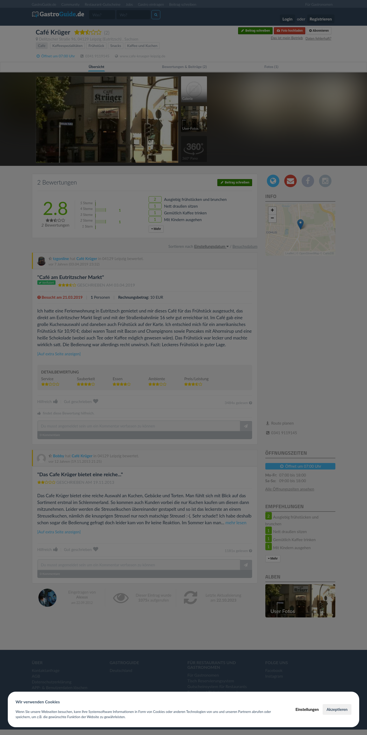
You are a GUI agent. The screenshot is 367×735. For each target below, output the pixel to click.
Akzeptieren (337, 709)
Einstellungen (307, 709)
